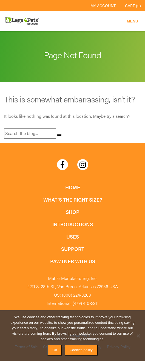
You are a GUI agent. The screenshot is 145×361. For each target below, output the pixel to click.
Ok (54, 350)
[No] (138, 336)
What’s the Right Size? (72, 199)
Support (72, 248)
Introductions (72, 224)
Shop (72, 211)
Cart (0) (133, 5)
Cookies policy (81, 350)
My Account (103, 5)
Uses (72, 236)
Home (72, 187)
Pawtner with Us (72, 261)
